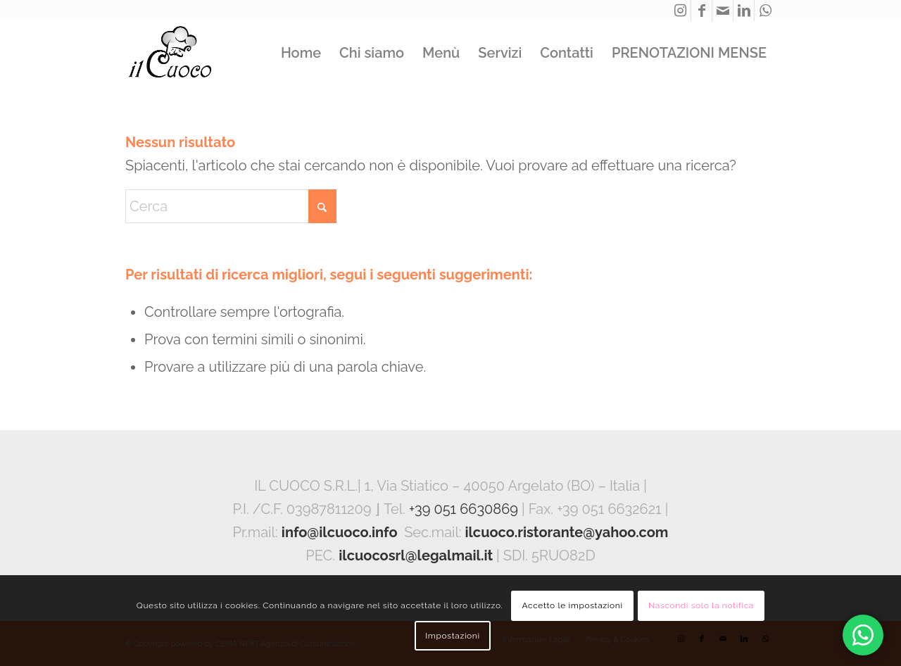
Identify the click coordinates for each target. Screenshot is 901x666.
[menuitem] (301, 52)
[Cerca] (230, 206)
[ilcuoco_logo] (170, 52)
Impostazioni (452, 636)
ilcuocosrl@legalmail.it (416, 555)
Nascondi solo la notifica (701, 605)
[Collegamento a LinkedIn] (743, 10)
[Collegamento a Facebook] (701, 10)
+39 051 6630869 (463, 509)
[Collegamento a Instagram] (680, 10)
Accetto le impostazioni (572, 605)
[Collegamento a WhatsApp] (765, 10)
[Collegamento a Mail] (722, 10)
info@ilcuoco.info (340, 532)
